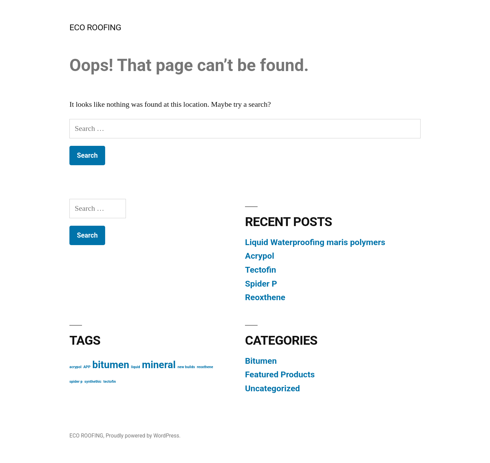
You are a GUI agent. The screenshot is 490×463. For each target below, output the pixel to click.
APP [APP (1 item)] (87, 367)
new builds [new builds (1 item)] (186, 367)
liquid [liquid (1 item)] (135, 367)
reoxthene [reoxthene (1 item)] (205, 367)
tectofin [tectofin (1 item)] (109, 381)
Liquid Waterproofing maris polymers (315, 242)
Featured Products (280, 374)
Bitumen (261, 361)
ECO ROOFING (95, 27)
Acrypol (259, 256)
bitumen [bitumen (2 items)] (110, 365)
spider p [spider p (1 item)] (76, 381)
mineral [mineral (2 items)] (159, 365)
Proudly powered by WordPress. (142, 435)
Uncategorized (272, 388)
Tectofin (260, 270)
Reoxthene (265, 297)
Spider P (261, 284)
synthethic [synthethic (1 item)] (92, 381)
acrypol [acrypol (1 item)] (75, 367)
